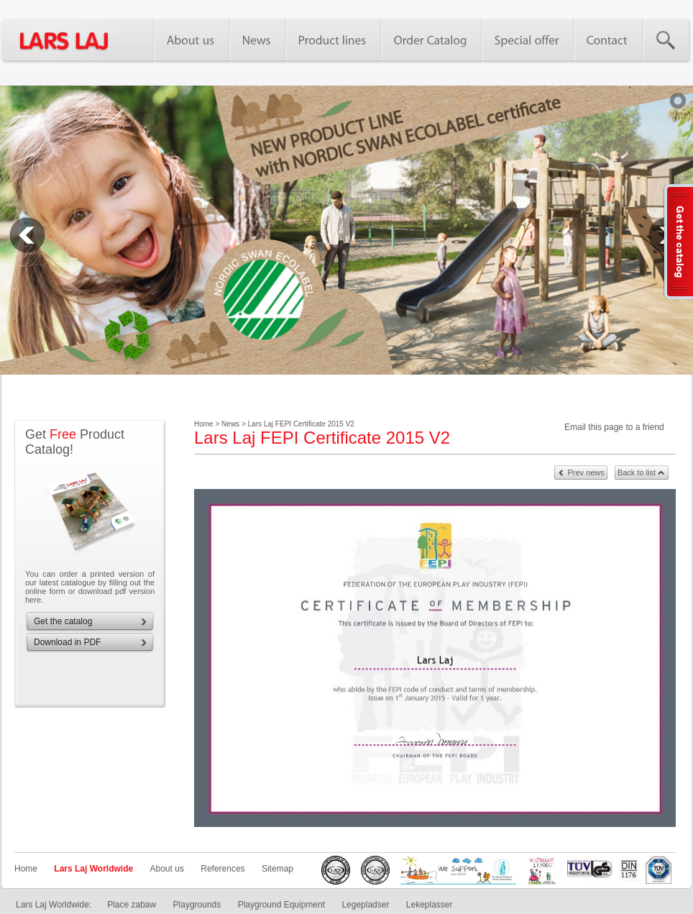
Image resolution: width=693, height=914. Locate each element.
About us (167, 869)
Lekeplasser (429, 905)
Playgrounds (197, 905)
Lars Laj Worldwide (93, 869)
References (222, 869)
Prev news (585, 472)
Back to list (637, 472)
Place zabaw (131, 905)
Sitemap (277, 869)
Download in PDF (67, 642)
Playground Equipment (281, 905)
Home (25, 869)
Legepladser (365, 905)
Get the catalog (63, 621)
